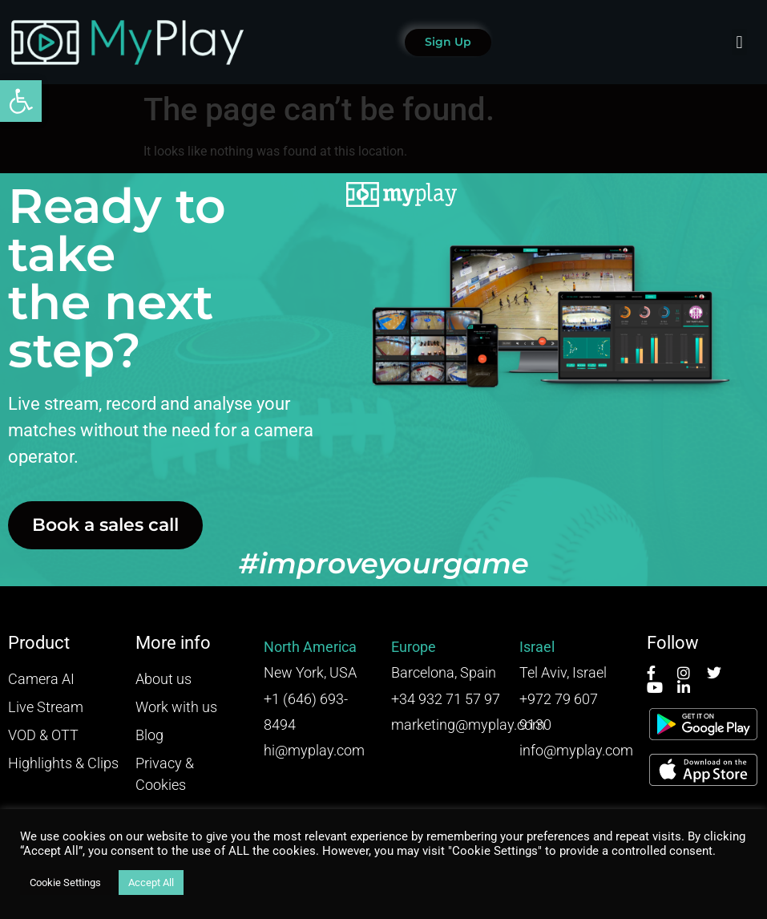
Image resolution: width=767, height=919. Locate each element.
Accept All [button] (151, 882)
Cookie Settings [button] (65, 882)
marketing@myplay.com (468, 724)
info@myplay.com (576, 750)
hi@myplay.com (314, 750)
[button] (21, 101)
